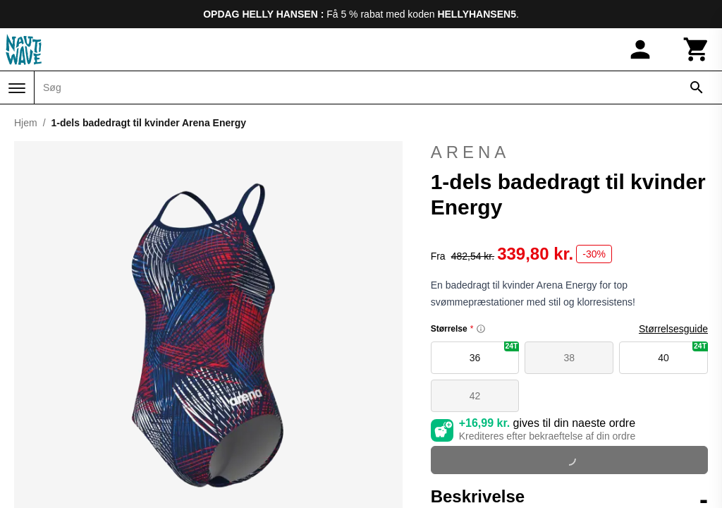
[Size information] (481, 329)
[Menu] (17, 88)
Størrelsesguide (673, 328)
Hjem (25, 122)
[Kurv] (697, 49)
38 (569, 357)
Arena (470, 152)
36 (495, 352)
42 (475, 395)
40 (683, 352)
